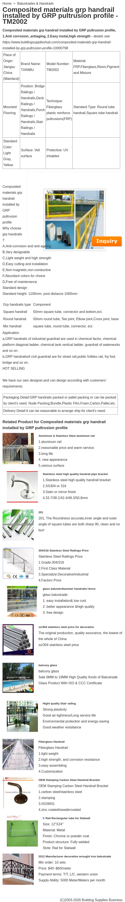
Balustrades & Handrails (35, 3)
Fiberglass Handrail (52, 741)
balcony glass (48, 665)
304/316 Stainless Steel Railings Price (64, 550)
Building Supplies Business (102, 900)
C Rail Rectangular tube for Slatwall (66, 818)
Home (7, 3)
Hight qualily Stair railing (59, 703)
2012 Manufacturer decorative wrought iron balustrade (75, 856)
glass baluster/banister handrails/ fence (69, 588)
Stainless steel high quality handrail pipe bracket (75, 474)
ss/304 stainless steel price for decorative (66, 627)
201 (41, 512)
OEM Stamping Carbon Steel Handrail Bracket (69, 780)
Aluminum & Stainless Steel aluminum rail (67, 435)
